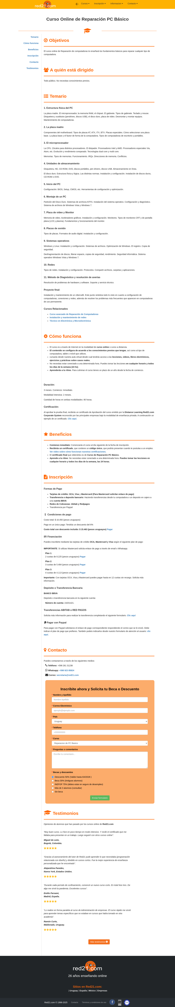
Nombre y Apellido (61, 695)
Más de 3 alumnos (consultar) (67, 788)
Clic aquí (131, 615)
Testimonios (32, 68)
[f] (112, 1002)
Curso (55, 738)
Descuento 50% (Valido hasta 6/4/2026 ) (71, 777)
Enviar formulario (100, 798)
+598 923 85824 (66, 670)
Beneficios (33, 49)
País (54, 716)
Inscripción (100, 3)
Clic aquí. (72, 419)
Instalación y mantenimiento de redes (68, 317)
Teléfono (57, 727)
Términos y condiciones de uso (94, 1002)
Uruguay (74, 990)
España (83, 990)
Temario (34, 37)
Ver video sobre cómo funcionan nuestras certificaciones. (78, 452)
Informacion (116, 3)
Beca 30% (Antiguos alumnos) (67, 780)
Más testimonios (99, 942)
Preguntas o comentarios (65, 749)
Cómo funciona (31, 43)
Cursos (85, 3)
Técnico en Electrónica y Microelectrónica (70, 321)
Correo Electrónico (62, 706)
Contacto (133, 3)
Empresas (102, 990)
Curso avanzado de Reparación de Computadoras (74, 314)
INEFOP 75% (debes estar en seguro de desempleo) (77, 784)
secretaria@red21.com (68, 675)
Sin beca (57, 792)
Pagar (110, 529)
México (92, 990)
